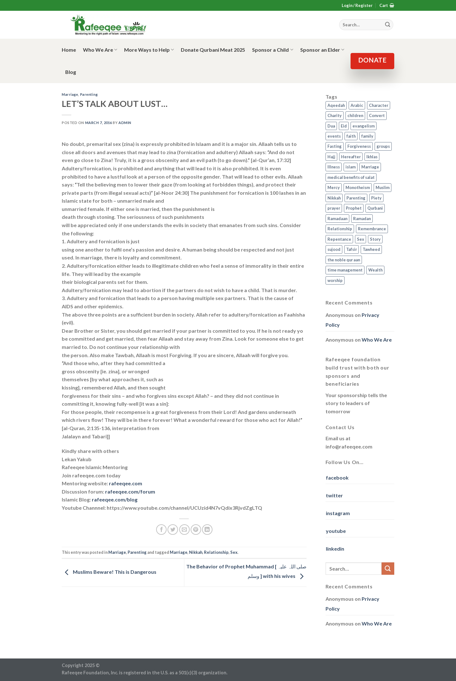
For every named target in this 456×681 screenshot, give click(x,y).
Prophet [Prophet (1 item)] (354, 208)
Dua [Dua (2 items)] (331, 125)
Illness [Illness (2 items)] (333, 166)
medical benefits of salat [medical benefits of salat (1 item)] (351, 177)
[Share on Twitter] (173, 529)
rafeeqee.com (125, 483)
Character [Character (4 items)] (378, 105)
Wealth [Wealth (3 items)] (375, 269)
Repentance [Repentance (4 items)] (339, 239)
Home (69, 50)
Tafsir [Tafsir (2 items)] (351, 249)
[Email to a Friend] (184, 529)
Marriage (70, 94)
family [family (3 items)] (367, 136)
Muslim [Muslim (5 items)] (383, 187)
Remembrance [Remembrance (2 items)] (372, 228)
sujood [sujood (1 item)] (333, 249)
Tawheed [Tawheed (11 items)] (371, 249)
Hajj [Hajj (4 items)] (331, 156)
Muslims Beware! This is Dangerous (109, 572)
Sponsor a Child (272, 50)
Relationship (216, 552)
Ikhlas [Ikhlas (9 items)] (371, 156)
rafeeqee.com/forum (130, 491)
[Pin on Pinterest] (196, 529)
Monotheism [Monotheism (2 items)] (357, 187)
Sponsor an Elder (322, 50)
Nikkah (195, 552)
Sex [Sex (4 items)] (360, 239)
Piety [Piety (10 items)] (376, 197)
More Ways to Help (149, 50)
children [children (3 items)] (355, 115)
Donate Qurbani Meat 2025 (213, 50)
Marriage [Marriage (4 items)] (370, 166)
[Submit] (388, 568)
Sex (234, 552)
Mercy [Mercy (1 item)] (333, 187)
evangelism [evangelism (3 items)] (363, 125)
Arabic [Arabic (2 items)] (357, 105)
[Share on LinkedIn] (207, 529)
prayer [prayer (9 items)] (333, 208)
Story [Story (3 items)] (375, 239)
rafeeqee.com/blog (114, 499)
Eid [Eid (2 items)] (344, 125)
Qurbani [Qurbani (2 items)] (375, 208)
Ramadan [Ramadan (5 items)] (362, 218)
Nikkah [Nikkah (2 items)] (334, 197)
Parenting (89, 94)
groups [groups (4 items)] (383, 146)
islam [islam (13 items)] (350, 166)
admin (124, 123)
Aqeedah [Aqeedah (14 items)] (336, 105)
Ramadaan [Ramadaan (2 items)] (337, 218)
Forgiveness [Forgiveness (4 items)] (359, 146)
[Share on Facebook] (161, 529)
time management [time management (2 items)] (345, 269)
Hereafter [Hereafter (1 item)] (351, 156)
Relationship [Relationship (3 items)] (339, 228)
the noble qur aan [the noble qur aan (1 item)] (343, 259)
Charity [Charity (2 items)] (334, 115)
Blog (70, 72)
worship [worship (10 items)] (335, 280)
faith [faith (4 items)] (351, 136)
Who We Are (100, 50)
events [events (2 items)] (334, 136)
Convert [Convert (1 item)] (377, 115)
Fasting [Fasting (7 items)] (334, 146)
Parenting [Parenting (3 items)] (355, 197)
